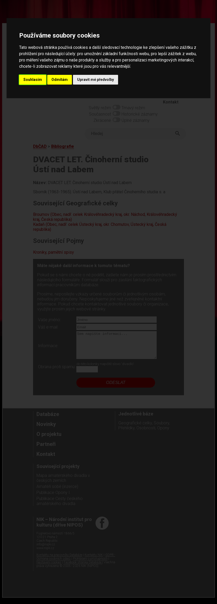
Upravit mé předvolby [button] (95, 79)
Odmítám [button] (59, 79)
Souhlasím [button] (32, 79)
